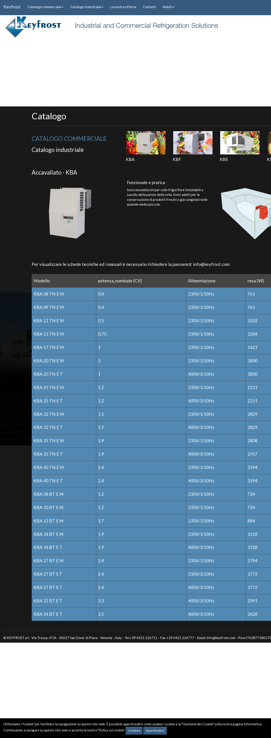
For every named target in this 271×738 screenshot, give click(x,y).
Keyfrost (12, 6)
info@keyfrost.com (211, 264)
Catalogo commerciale (45, 7)
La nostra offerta (123, 7)
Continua (134, 730)
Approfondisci (155, 730)
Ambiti (169, 7)
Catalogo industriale (86, 7)
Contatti (149, 7)
